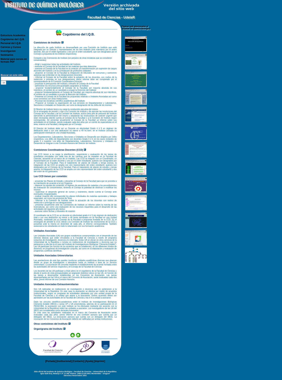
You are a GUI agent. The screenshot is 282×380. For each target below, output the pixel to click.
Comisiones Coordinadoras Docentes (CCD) (58, 150)
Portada (50, 361)
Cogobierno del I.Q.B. (13, 39)
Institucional (64, 361)
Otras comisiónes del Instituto (51, 323)
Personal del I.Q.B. (11, 43)
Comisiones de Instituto (47, 42)
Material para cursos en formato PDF (14, 60)
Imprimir (99, 361)
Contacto (78, 361)
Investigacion (8, 51)
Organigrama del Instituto (48, 329)
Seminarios (7, 55)
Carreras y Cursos (11, 47)
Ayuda (89, 361)
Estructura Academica (13, 35)
